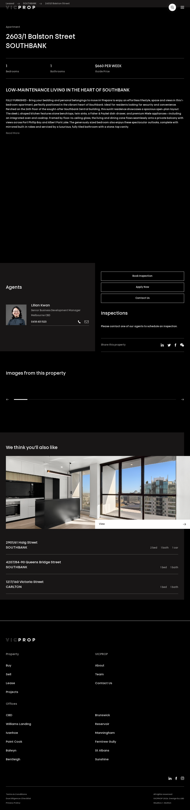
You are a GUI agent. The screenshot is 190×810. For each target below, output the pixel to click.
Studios (157, 803)
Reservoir (102, 724)
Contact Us (103, 683)
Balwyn (11, 750)
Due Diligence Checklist (18, 799)
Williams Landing (18, 724)
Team (99, 674)
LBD (182, 799)
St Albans (102, 750)
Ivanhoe (12, 733)
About (99, 665)
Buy (8, 665)
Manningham (105, 733)
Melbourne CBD (40, 315)
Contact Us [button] (142, 298)
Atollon (167, 803)
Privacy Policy (13, 803)
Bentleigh (13, 759)
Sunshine (102, 759)
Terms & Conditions (16, 794)
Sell (8, 674)
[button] (172, 7)
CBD (9, 715)
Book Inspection (142, 276)
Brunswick (102, 715)
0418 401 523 (39, 322)
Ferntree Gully (105, 741)
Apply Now (142, 287)
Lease (10, 683)
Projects (12, 692)
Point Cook (14, 741)
